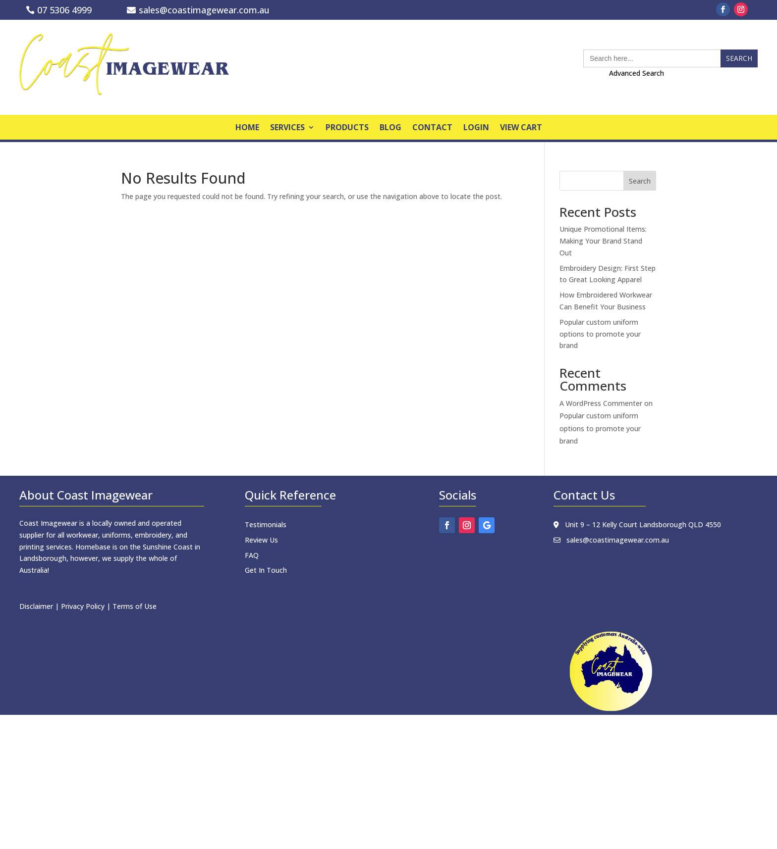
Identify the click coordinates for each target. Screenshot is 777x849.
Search (640, 181)
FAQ (252, 555)
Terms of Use (134, 606)
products (347, 128)
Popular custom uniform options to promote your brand (600, 333)
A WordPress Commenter (600, 403)
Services (287, 128)
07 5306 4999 (64, 10)
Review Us (261, 540)
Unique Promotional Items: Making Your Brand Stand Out (603, 240)
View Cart (521, 128)
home (247, 128)
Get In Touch (266, 570)
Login (476, 128)
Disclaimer (36, 606)
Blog (390, 128)
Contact (432, 128)
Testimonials (265, 524)
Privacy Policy (83, 606)
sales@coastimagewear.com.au (204, 10)
